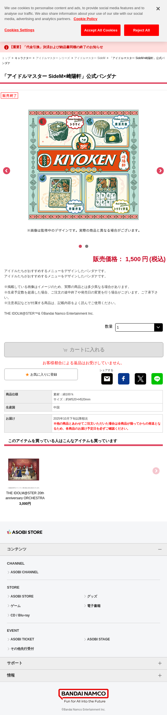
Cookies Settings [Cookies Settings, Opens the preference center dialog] (19, 27)
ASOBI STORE (22, 596)
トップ (6, 58)
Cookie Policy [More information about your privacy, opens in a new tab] (85, 16)
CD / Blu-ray (20, 615)
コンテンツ (16, 549)
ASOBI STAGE (98, 639)
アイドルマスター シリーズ (53, 58)
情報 (11, 675)
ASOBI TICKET (22, 639)
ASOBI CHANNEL (24, 572)
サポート (15, 663)
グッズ (92, 596)
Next (160, 171)
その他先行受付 (22, 649)
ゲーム (16, 606)
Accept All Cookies (100, 27)
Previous (7, 171)
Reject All (141, 27)
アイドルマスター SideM (89, 58)
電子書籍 (93, 606)
